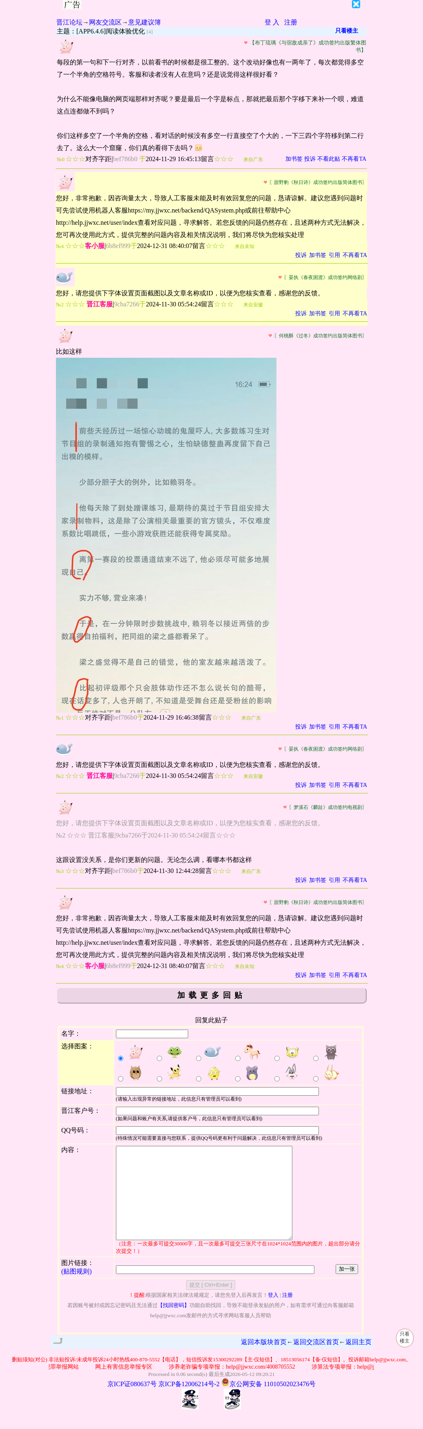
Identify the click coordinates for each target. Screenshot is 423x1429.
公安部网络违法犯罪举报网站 (48, 1385)
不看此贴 (328, 159)
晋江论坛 (69, 22)
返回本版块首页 (264, 1360)
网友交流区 (105, 22)
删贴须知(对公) (29, 1378)
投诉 (310, 159)
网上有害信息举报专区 (130, 1385)
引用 (334, 255)
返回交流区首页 (316, 1360)
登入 (273, 1313)
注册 (290, 22)
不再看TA (354, 159)
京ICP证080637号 (132, 1402)
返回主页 (358, 1360)
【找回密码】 (173, 1323)
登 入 (272, 22)
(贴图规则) (76, 1289)
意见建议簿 (144, 22)
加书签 (294, 159)
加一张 (347, 1287)
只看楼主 (346, 31)
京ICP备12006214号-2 (189, 1402)
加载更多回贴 (211, 995)
